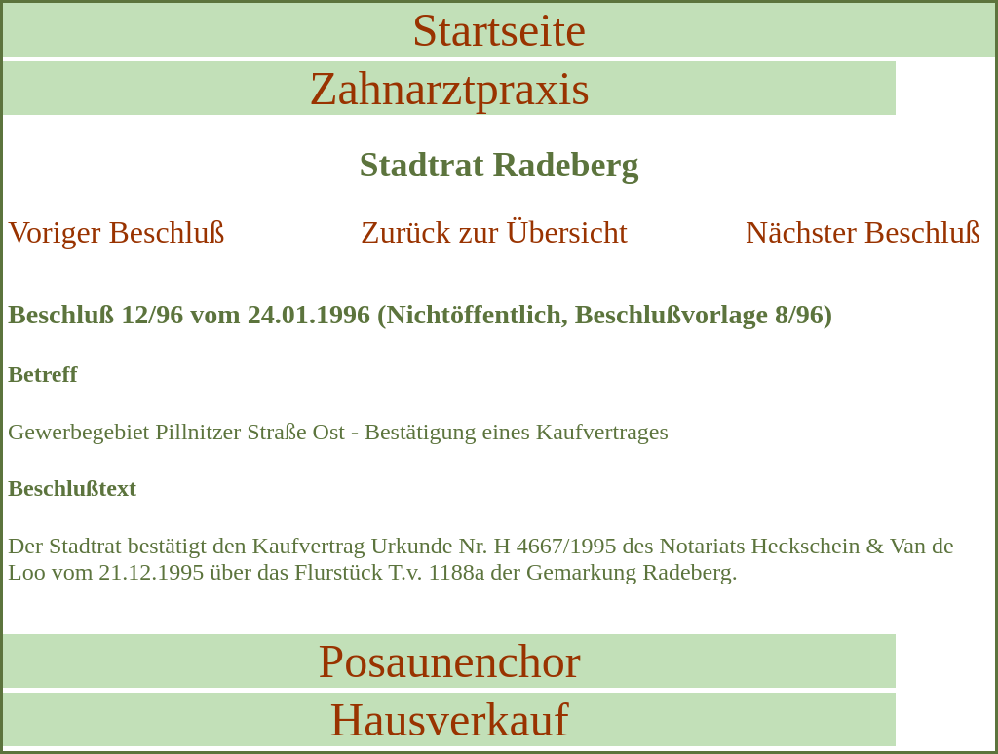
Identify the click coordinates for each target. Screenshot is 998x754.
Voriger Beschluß (116, 231)
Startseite (499, 30)
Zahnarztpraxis (449, 88)
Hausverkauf (448, 719)
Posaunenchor (449, 661)
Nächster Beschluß (863, 231)
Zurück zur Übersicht (494, 231)
